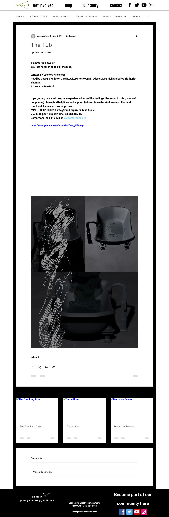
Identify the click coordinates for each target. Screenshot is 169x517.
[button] (149, 16)
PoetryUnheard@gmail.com (84, 506)
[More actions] (136, 36)
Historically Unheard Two (115, 16)
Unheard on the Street (86, 16)
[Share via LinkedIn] (46, 367)
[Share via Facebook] (32, 367)
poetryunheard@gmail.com (37, 500)
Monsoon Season (124, 426)
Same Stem (73, 426)
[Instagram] (151, 5)
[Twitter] (137, 5)
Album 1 (136, 16)
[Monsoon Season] (132, 409)
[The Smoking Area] (37, 409)
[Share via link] (53, 367)
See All (149, 392)
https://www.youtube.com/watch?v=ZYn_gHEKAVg (57, 125)
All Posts (20, 16)
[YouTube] (144, 5)
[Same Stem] (84, 409)
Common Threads (38, 16)
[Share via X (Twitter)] (39, 367)
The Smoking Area (30, 426)
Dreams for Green (61, 16)
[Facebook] (130, 5)
